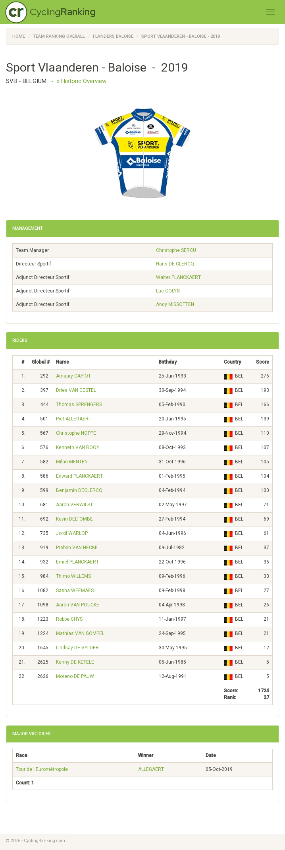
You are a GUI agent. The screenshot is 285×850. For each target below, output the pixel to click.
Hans (175, 264)
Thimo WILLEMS (73, 576)
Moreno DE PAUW (75, 676)
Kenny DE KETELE (75, 662)
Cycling (63, 12)
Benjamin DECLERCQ (79, 490)
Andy (175, 304)
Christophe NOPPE (76, 433)
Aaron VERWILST (74, 504)
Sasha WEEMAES (75, 590)
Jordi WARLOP (72, 533)
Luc (168, 291)
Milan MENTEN (72, 462)
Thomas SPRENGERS (79, 404)
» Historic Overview (81, 81)
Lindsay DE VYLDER (77, 648)
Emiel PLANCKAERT (77, 562)
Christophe (176, 250)
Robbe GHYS (69, 619)
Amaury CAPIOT (73, 376)
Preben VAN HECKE (77, 547)
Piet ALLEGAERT (73, 419)
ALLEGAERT (151, 769)
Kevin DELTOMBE (74, 519)
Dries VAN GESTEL (76, 390)
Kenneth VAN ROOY (77, 447)
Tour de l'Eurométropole (42, 769)
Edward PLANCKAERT (79, 476)
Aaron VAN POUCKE (77, 605)
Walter (178, 277)
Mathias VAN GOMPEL (80, 633)
